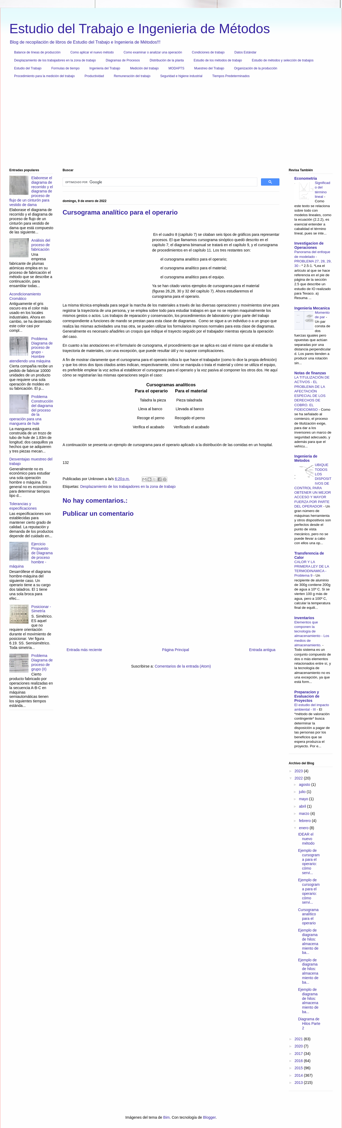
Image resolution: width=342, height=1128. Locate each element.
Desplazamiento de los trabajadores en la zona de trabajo (55, 60)
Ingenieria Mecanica (312, 308)
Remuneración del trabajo (132, 76)
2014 (299, 1075)
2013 (299, 1082)
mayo (304, 799)
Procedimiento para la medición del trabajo (44, 76)
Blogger (209, 1117)
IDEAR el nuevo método (306, 838)
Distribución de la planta (167, 60)
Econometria (305, 178)
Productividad (94, 76)
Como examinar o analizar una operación (153, 52)
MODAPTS (176, 68)
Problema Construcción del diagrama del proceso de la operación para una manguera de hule (31, 410)
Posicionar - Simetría (41, 609)
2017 (299, 1053)
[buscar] (159, 182)
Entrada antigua (262, 650)
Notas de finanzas (310, 373)
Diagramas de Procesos (123, 60)
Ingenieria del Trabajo (104, 68)
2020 (299, 1046)
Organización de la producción (255, 68)
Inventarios (304, 618)
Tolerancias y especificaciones (23, 506)
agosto (305, 784)
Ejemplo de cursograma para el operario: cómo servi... (309, 861)
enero (304, 828)
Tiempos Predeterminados (231, 76)
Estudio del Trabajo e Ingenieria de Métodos (139, 28)
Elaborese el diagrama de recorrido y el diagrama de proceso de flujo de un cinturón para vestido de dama (31, 191)
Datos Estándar (245, 52)
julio (303, 792)
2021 (299, 1039)
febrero (305, 821)
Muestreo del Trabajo (209, 68)
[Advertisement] (169, 125)
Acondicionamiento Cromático (25, 296)
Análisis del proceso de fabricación (40, 244)
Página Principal (175, 650)
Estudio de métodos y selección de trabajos (282, 60)
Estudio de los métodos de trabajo (218, 60)
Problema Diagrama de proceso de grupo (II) (42, 662)
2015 (299, 1068)
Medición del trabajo (144, 68)
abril (303, 806)
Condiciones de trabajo (208, 52)
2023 (299, 771)
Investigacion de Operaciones (309, 245)
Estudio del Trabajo (28, 68)
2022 (299, 778)
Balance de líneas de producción (37, 52)
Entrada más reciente (84, 650)
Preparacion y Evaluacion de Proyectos (306, 696)
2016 (299, 1061)
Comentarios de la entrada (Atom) (183, 666)
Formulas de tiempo (65, 68)
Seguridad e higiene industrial (181, 76)
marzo (304, 813)
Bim (166, 1117)
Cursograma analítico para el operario (308, 916)
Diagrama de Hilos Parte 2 (309, 1023)
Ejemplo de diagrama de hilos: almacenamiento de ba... (308, 941)
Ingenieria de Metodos (305, 458)
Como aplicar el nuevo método (92, 52)
